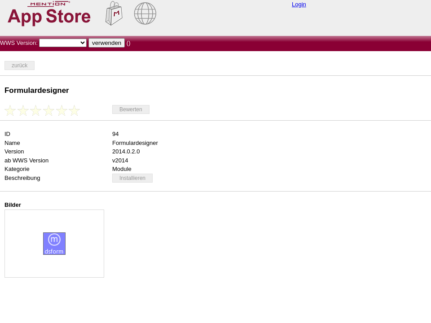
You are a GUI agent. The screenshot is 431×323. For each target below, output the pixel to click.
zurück (19, 65)
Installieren (132, 178)
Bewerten (130, 109)
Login (299, 4)
